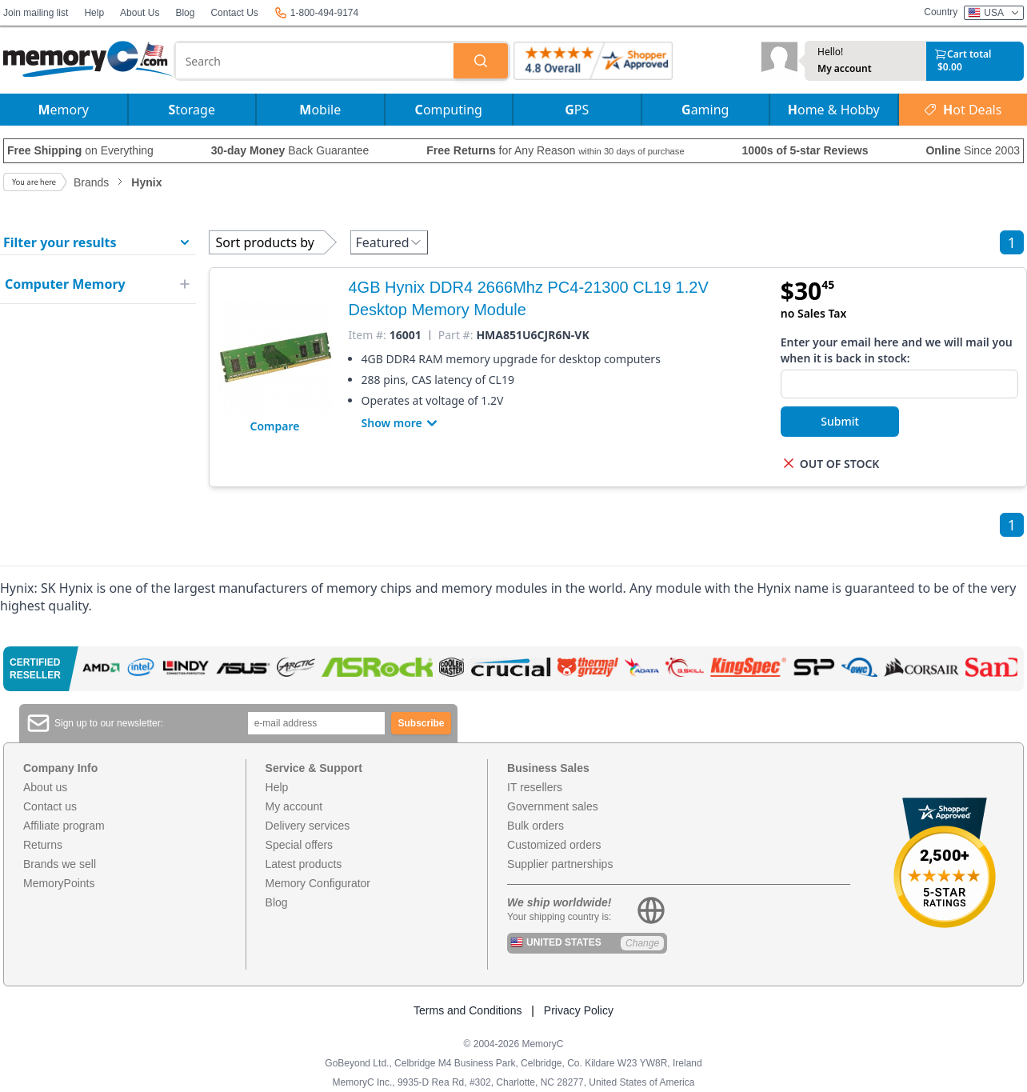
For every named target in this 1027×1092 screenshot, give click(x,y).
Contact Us (234, 12)
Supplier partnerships (560, 864)
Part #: (456, 335)
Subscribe (421, 723)
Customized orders (554, 844)
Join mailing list (35, 12)
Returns (42, 844)
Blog (184, 12)
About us (45, 787)
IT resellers (534, 787)
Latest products (304, 864)
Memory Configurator (318, 883)
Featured (389, 242)
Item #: (367, 335)
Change (642, 943)
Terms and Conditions (467, 1010)
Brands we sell (59, 864)
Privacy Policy (578, 1010)
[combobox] (315, 60)
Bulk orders (535, 825)
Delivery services (308, 825)
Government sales (552, 806)
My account (844, 68)
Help (94, 12)
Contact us (50, 806)
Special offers (300, 844)
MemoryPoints (58, 883)
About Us (139, 12)
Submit (840, 421)
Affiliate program (64, 825)
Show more (402, 423)
